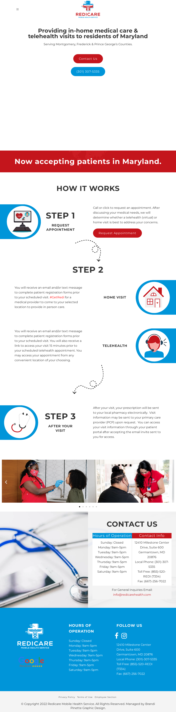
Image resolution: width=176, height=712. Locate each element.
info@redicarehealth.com (132, 594)
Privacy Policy (67, 697)
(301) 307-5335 (88, 71)
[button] (6, 482)
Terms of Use (85, 697)
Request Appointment (117, 233)
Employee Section (105, 697)
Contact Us (88, 58)
